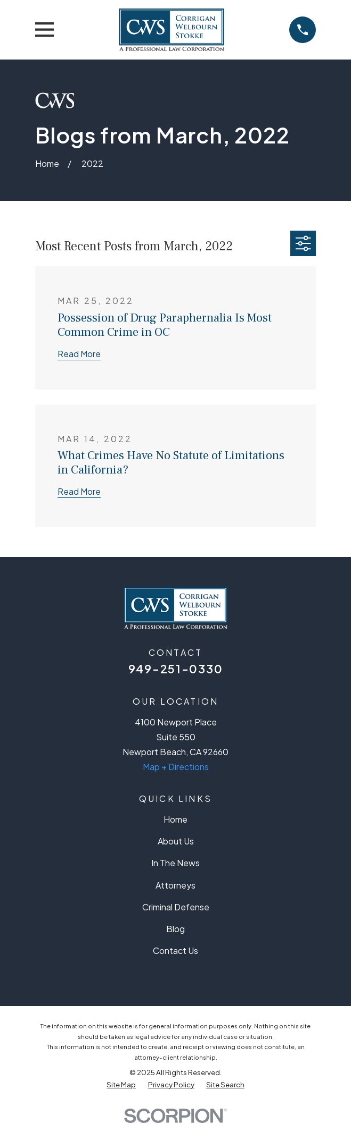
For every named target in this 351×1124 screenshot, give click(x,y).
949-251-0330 (175, 669)
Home (175, 819)
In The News (175, 862)
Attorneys (175, 885)
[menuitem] (121, 1084)
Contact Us (175, 950)
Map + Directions (176, 766)
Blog (175, 928)
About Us (176, 841)
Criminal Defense (175, 906)
